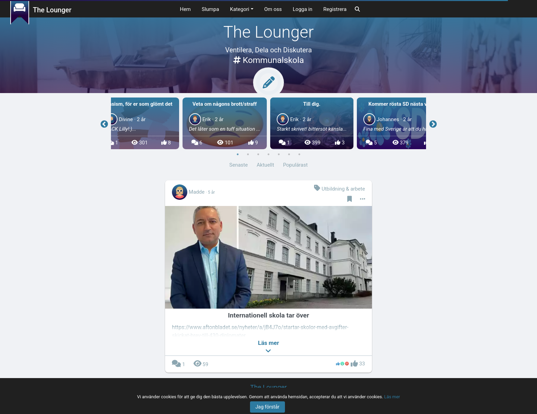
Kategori (239, 9)
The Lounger (52, 10)
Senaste (238, 165)
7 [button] (299, 154)
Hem (185, 9)
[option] (311, 124)
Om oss (273, 9)
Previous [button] (104, 123)
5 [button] (278, 154)
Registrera (335, 9)
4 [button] (268, 154)
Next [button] (433, 123)
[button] (268, 347)
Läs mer (392, 396)
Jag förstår (267, 407)
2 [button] (248, 154)
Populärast (295, 165)
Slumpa (210, 9)
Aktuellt (265, 165)
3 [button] (258, 154)
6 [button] (289, 154)
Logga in (302, 9)
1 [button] (237, 154)
